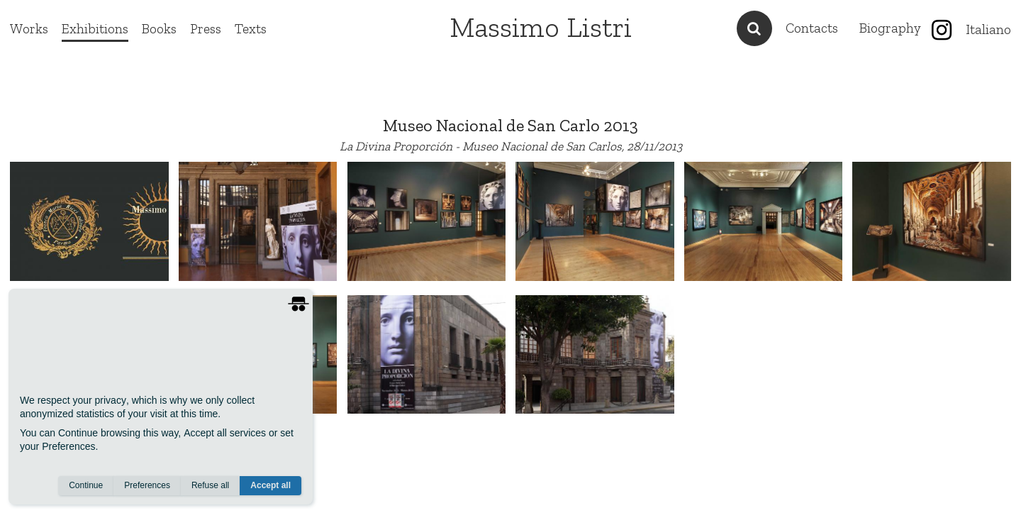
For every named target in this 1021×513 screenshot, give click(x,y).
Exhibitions (95, 29)
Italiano (988, 29)
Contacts (812, 28)
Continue (86, 485)
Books (159, 29)
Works (29, 29)
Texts (251, 29)
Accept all (270, 485)
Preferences (147, 485)
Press (205, 29)
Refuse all (210, 485)
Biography (890, 28)
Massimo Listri (541, 27)
